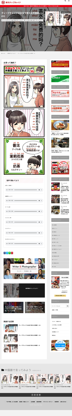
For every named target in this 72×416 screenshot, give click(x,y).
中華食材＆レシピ (57, 244)
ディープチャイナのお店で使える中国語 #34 (27, 392)
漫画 (31, 20)
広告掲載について (56, 344)
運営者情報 (39, 407)
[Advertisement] (36, 41)
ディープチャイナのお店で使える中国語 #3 (31, 345)
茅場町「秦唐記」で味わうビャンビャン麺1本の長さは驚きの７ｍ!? (59, 152)
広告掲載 (32, 407)
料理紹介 (55, 241)
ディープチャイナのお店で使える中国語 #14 (32, 325)
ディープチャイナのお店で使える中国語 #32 (62, 392)
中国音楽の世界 (56, 266)
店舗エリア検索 (55, 321)
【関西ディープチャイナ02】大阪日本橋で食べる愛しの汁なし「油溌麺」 (60, 134)
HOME (4, 53)
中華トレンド (56, 185)
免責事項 (59, 407)
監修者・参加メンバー (23, 407)
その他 (54, 277)
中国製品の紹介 (56, 274)
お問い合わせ (55, 340)
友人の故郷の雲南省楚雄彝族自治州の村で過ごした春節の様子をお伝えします (64, 219)
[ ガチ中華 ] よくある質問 (57, 336)
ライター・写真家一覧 (57, 333)
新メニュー (55, 237)
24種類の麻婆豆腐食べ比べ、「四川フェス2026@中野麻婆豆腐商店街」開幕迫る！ (64, 191)
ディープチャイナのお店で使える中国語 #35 (26, 53)
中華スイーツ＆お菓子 (58, 255)
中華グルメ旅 (56, 213)
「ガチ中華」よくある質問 (9, 407)
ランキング (55, 270)
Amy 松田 (27, 20)
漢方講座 (55, 263)
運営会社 (54, 347)
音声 (34, 20)
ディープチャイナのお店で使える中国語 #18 (32, 335)
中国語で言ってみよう (18, 20)
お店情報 (67, 138)
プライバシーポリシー (49, 407)
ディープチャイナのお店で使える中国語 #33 (44, 392)
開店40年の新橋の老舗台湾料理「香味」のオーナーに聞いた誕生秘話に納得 (64, 205)
